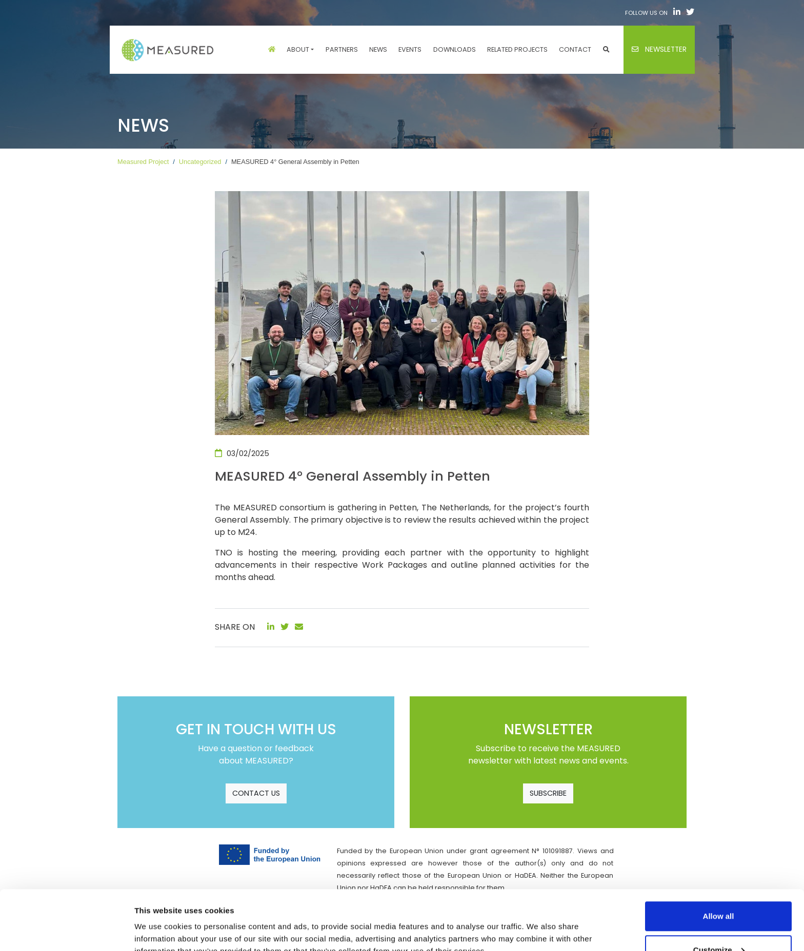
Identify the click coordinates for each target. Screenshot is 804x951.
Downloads (454, 49)
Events (409, 49)
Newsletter (659, 49)
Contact (575, 49)
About (298, 49)
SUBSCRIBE (548, 793)
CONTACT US (256, 793)
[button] (606, 49)
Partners (342, 49)
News (378, 49)
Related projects (517, 49)
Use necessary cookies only (718, 923)
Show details (158, 919)
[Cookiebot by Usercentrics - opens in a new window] (66, 931)
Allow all (718, 856)
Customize (719, 890)
